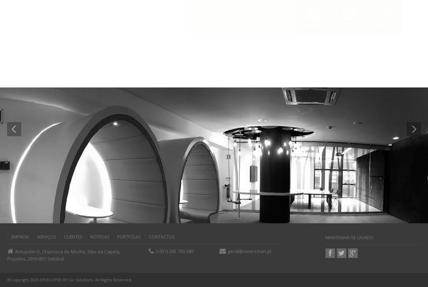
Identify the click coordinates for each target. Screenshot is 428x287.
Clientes (73, 237)
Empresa (20, 237)
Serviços (46, 237)
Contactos (162, 237)
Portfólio (129, 237)
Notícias (99, 237)
